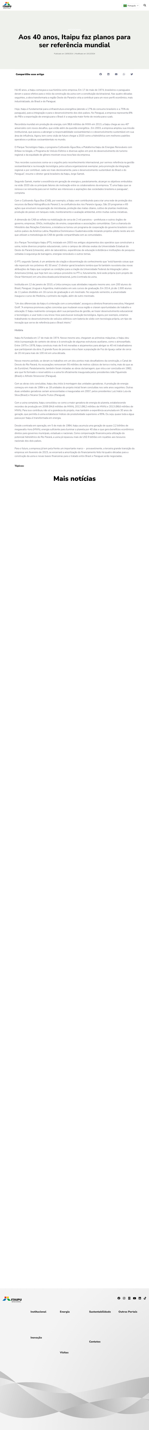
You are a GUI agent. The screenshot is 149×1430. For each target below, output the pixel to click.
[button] (100, 74)
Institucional (74, 30)
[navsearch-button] (144, 5)
